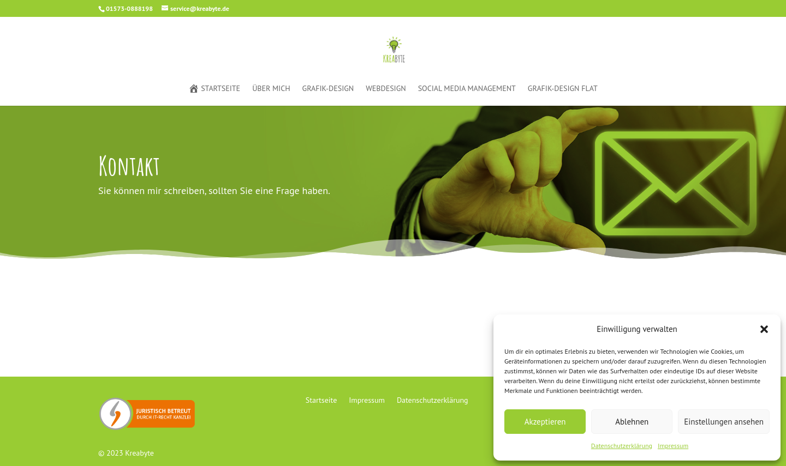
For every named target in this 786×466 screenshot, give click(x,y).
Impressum (673, 445)
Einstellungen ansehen (724, 421)
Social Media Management (467, 88)
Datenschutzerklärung (621, 445)
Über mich (271, 88)
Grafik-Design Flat (563, 88)
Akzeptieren (545, 421)
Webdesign (386, 88)
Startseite (214, 89)
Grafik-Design (328, 88)
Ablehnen (631, 421)
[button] (764, 329)
